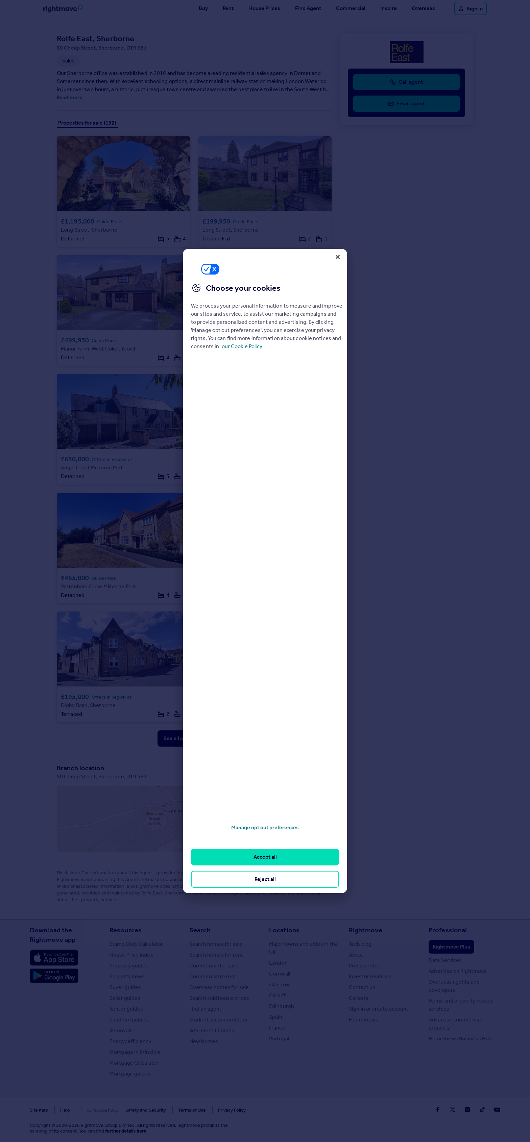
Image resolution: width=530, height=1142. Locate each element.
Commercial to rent (212, 976)
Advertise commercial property (455, 1023)
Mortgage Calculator (134, 1063)
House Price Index (131, 955)
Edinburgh (281, 1006)
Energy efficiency (130, 1041)
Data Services (445, 960)
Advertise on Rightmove (458, 971)
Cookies (90, 1110)
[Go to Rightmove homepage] (63, 8)
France (277, 1027)
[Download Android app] (54, 976)
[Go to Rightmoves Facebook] (438, 1110)
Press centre (364, 965)
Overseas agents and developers (454, 986)
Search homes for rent (216, 955)
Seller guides (125, 998)
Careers (358, 998)
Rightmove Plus (451, 946)
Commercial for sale (213, 965)
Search (200, 930)
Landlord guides (129, 1019)
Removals (121, 1030)
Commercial (350, 8)
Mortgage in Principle (135, 1052)
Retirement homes (212, 1030)
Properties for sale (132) (87, 123)
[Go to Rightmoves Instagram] (467, 1110)
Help (65, 1110)
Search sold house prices (219, 998)
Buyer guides (125, 987)
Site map (39, 1110)
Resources (126, 930)
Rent (228, 8)
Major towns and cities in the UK (303, 948)
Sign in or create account (379, 1009)
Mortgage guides (130, 1073)
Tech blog (360, 944)
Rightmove (365, 930)
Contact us (362, 987)
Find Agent (308, 8)
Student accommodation (219, 1019)
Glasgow (279, 984)
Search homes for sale (215, 944)
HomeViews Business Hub (460, 1038)
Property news (127, 976)
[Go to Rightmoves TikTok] (482, 1110)
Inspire (388, 8)
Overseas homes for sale (219, 987)
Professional (448, 930)
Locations (284, 930)
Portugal (279, 1038)
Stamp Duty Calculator (136, 944)
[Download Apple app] (54, 958)
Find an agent (205, 1009)
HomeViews (363, 1019)
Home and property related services (461, 1004)
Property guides (129, 965)
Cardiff (277, 995)
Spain (276, 1017)
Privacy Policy (218, 1110)
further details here (125, 1131)
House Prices (264, 8)
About (356, 955)
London (278, 963)
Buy (203, 8)
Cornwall (279, 973)
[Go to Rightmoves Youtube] (497, 1110)
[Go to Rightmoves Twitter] (453, 1110)
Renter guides (126, 1009)
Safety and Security (131, 1110)
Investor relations (370, 976)
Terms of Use (178, 1110)
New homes (203, 1041)
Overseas (423, 8)
